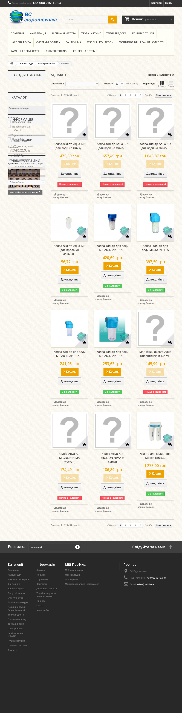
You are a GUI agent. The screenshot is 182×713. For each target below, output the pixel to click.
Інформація (22, 182)
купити (33, 349)
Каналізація (38, 33)
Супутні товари (57, 51)
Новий (18, 139)
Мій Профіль (75, 564)
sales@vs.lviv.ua (145, 584)
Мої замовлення (74, 570)
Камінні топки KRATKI (25, 51)
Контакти (156, 3)
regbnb (14, 365)
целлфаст (26, 375)
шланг (13, 359)
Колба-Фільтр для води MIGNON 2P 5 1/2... (112, 248)
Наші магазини (22, 221)
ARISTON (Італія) (23, 259)
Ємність (12, 650)
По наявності (21, 126)
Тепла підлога (116, 33)
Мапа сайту (42, 610)
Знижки (40, 570)
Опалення (17, 33)
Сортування (57, 83)
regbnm (14, 381)
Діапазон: (13, 163)
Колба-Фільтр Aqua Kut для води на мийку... (69, 146)
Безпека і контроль (99, 42)
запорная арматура (21, 386)
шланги (35, 343)
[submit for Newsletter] (77, 547)
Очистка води (16, 597)
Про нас (18, 215)
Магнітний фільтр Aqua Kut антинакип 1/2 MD (155, 354)
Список (171, 84)
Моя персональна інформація (82, 584)
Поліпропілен (15, 628)
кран (22, 349)
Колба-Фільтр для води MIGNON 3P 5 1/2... (70, 354)
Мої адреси (71, 579)
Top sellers (42, 579)
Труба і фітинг (91, 33)
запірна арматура (31, 359)
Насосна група (21, 42)
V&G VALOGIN (22, 243)
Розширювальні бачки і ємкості (141, 42)
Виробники (22, 234)
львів (25, 365)
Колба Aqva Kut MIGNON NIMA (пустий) (69, 458)
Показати (108, 83)
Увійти (168, 3)
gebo (23, 354)
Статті (17, 191)
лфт (32, 354)
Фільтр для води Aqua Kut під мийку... (155, 456)
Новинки (41, 574)
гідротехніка (17, 370)
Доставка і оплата (23, 196)
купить (23, 343)
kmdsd (13, 375)
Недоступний (21, 122)
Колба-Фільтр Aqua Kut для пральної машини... (69, 250)
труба (13, 349)
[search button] (112, 19)
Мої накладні (72, 574)
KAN (12, 343)
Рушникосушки (143, 33)
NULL (17, 151)
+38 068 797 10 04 (46, 3)
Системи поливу (48, 42)
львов (25, 381)
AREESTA (19, 254)
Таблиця (162, 84)
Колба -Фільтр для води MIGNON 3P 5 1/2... (155, 250)
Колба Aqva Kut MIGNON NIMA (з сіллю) (112, 458)
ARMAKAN (20, 265)
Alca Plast (19, 249)
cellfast (32, 370)
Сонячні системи (85, 51)
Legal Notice (20, 201)
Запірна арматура (63, 33)
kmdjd (13, 354)
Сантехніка (73, 42)
